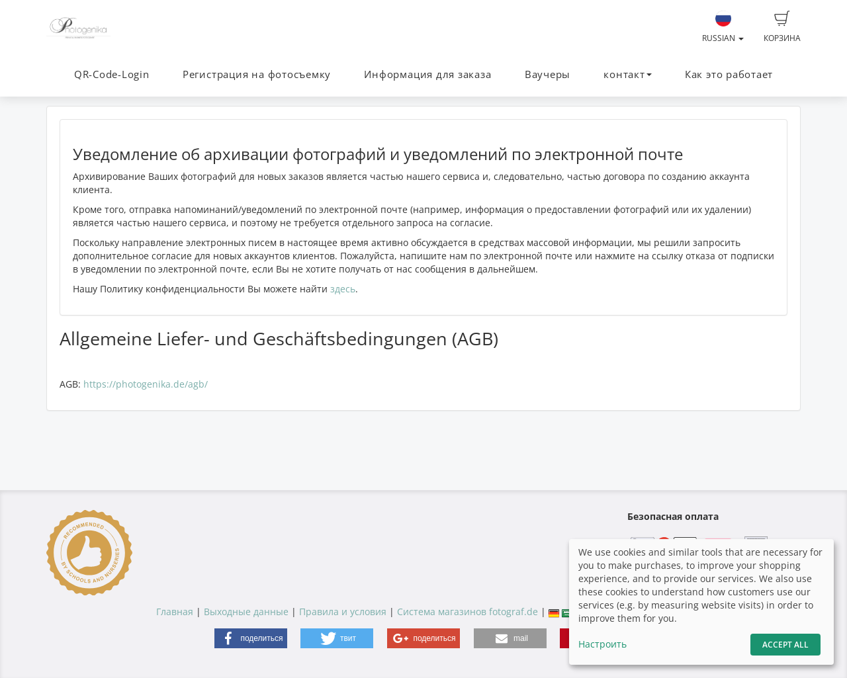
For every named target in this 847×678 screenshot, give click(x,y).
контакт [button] (627, 74)
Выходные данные (246, 611)
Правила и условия (342, 611)
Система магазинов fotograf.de (467, 611)
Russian (723, 27)
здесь (342, 288)
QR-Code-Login (112, 74)
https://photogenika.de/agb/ (145, 384)
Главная (174, 611)
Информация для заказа (427, 74)
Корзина (782, 27)
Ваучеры (547, 74)
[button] (250, 638)
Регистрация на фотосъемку (257, 74)
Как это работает (729, 74)
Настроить (602, 644)
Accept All (785, 644)
